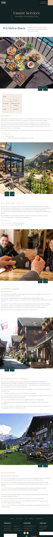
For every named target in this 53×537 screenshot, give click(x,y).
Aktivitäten (31, 518)
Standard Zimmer (8, 530)
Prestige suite (7, 528)
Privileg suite (17, 528)
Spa (26, 518)
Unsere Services (19, 518)
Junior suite (16, 526)
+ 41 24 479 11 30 (43, 1)
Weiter (45, 88)
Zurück (40, 88)
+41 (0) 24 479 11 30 (28, 528)
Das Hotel (12, 518)
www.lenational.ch (28, 530)
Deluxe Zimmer (7, 526)
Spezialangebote (39, 518)
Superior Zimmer (18, 530)
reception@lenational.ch (43, 3)
